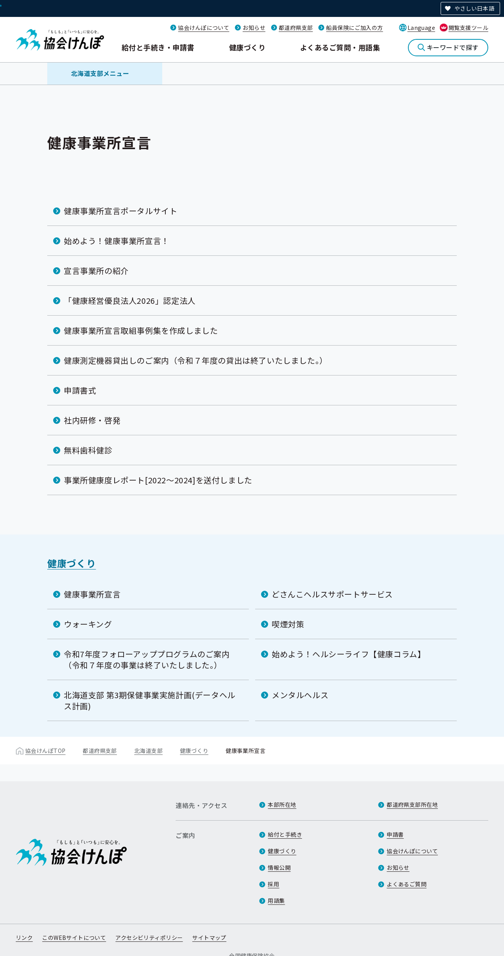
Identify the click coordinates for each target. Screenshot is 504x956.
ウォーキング (88, 624)
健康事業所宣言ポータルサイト (120, 210)
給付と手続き (285, 834)
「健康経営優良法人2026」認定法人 (130, 300)
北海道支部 (148, 750)
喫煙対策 (288, 624)
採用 (273, 884)
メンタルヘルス (300, 695)
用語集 (276, 900)
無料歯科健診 (88, 450)
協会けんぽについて (203, 27)
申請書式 (80, 390)
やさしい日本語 (474, 8)
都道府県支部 (296, 27)
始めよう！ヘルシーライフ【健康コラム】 (348, 654)
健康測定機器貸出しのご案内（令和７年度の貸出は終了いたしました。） (196, 360)
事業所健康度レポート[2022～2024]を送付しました (158, 480)
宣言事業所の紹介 (96, 270)
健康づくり (247, 47)
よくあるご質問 (406, 884)
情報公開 (279, 867)
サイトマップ (209, 937)
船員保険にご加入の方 (354, 27)
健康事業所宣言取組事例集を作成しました (141, 330)
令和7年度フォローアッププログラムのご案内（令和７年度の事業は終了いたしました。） (147, 659)
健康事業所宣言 (92, 594)
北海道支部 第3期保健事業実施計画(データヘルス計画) (149, 700)
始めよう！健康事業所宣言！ (116, 240)
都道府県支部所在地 (412, 804)
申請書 (395, 834)
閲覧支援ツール (468, 27)
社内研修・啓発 (92, 420)
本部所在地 (282, 804)
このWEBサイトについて (74, 937)
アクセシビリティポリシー (149, 937)
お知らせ (254, 27)
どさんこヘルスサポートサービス (332, 594)
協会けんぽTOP (45, 750)
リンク (24, 937)
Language (421, 27)
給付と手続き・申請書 (158, 47)
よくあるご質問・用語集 (340, 47)
